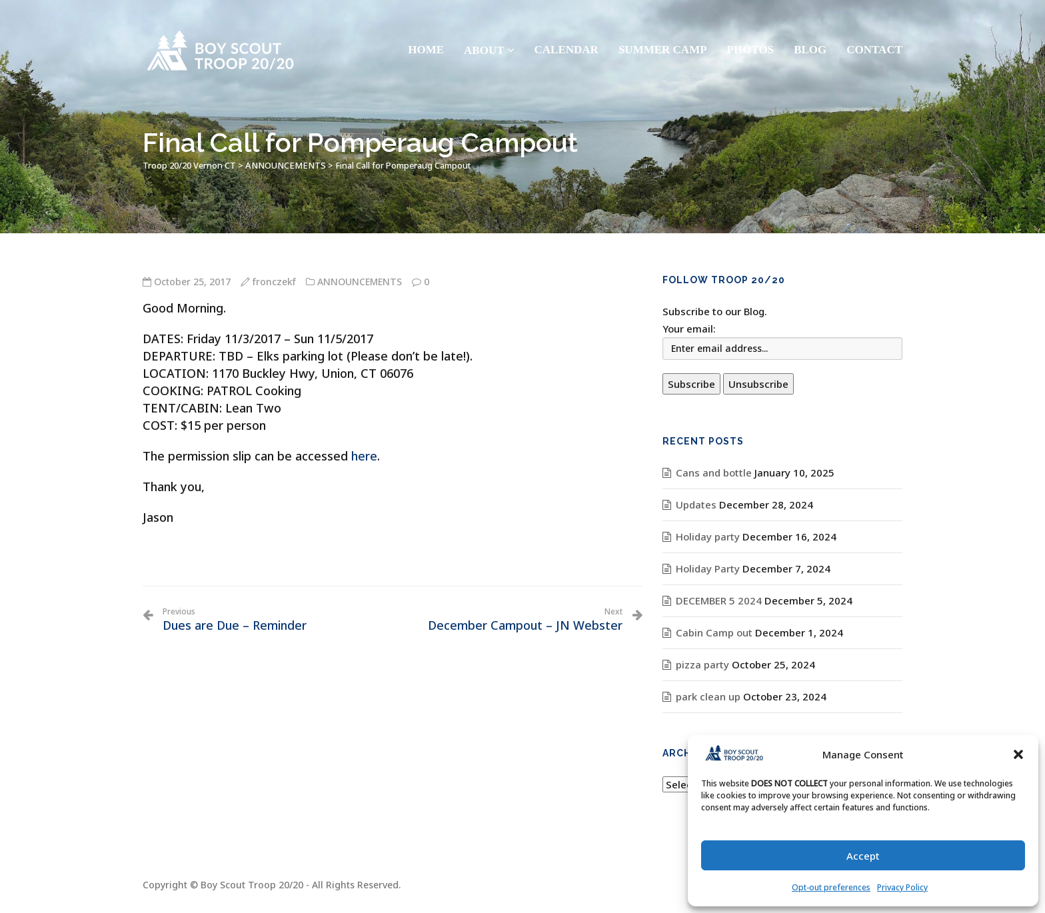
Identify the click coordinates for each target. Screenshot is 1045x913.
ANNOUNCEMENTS (359, 281)
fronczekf (274, 281)
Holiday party (708, 536)
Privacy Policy (902, 887)
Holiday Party (708, 568)
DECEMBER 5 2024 (719, 600)
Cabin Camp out (714, 632)
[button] (1018, 754)
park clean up (708, 696)
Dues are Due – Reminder (235, 619)
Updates (696, 504)
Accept (863, 855)
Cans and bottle (714, 472)
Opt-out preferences (831, 887)
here (364, 456)
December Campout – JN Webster (525, 619)
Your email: (689, 328)
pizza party (702, 664)
